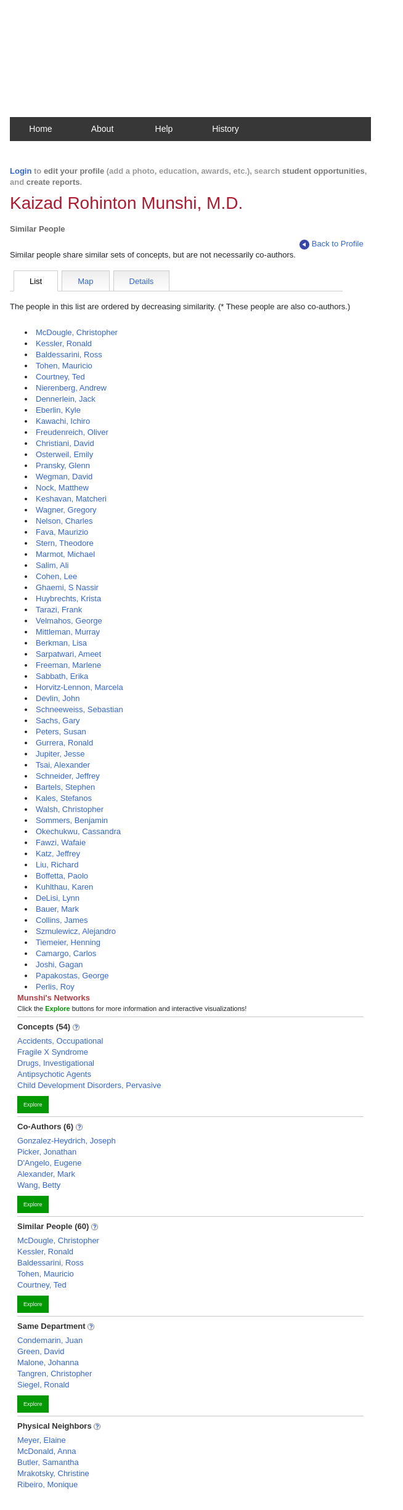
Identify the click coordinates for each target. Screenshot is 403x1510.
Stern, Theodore (65, 543)
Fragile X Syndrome (52, 1052)
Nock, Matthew (62, 487)
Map (85, 281)
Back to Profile (331, 244)
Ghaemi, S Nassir (67, 587)
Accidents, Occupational (60, 1040)
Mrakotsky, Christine (53, 1473)
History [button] (225, 129)
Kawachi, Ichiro (63, 421)
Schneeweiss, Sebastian (79, 709)
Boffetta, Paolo (62, 875)
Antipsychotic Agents (54, 1074)
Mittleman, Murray (68, 631)
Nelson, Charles (64, 521)
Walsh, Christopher (70, 809)
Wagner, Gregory (66, 509)
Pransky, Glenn (63, 465)
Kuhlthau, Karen (64, 886)
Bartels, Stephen (65, 787)
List (36, 281)
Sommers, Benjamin (72, 820)
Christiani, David (65, 443)
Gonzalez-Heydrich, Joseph (66, 1140)
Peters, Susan (61, 731)
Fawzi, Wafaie (61, 842)
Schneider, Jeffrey (68, 776)
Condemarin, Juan (50, 1340)
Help (164, 129)
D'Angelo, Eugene (49, 1162)
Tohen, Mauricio (64, 365)
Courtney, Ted (60, 376)
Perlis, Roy (55, 986)
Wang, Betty (38, 1185)
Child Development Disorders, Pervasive (89, 1085)
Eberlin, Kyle (58, 410)
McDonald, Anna (46, 1451)
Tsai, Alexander (63, 764)
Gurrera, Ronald (64, 742)
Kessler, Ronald (64, 343)
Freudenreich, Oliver (72, 432)
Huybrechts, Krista (68, 598)
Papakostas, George (72, 975)
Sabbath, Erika (62, 676)
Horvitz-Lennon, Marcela (79, 687)
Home (40, 129)
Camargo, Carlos (66, 953)
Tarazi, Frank (59, 609)
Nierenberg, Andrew (71, 387)
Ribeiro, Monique (47, 1484)
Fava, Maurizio (62, 532)
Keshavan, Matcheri (71, 498)
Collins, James (62, 920)
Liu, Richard (57, 864)
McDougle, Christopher (77, 332)
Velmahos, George (69, 620)
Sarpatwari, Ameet (68, 654)
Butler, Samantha (48, 1462)
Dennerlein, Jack (66, 399)
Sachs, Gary (58, 720)
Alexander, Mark (46, 1174)
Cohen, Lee (56, 576)
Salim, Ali (52, 565)
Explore (33, 1105)
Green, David (41, 1351)
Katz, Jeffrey (58, 853)
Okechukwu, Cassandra (78, 831)
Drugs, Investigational (55, 1063)
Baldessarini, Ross (69, 354)
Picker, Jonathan (46, 1151)
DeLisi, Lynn (57, 898)
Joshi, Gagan (59, 964)
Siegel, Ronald (43, 1384)
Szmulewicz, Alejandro (76, 931)
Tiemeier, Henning (68, 942)
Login (20, 171)
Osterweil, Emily (64, 454)
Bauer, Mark (57, 909)
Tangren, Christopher (54, 1373)
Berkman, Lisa (61, 642)
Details (141, 281)
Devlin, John (58, 698)
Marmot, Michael (65, 554)
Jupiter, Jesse (60, 753)
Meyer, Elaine (41, 1440)
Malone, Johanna (48, 1362)
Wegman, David (64, 476)
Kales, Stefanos (64, 798)
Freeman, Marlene (68, 665)
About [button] (102, 129)
